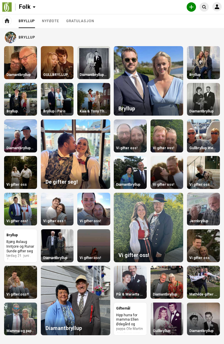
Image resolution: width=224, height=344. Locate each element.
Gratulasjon (80, 21)
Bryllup (27, 23)
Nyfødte (50, 21)
